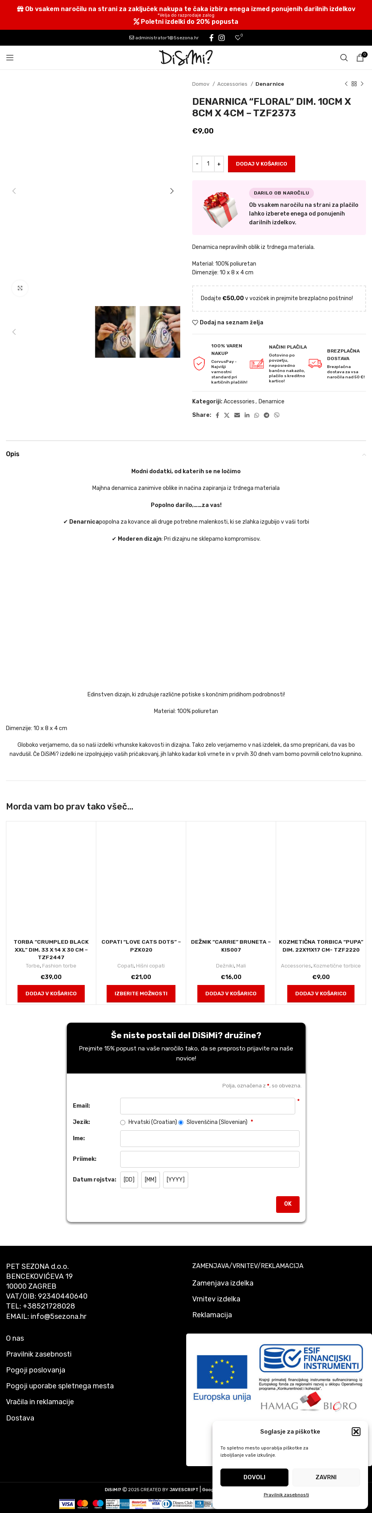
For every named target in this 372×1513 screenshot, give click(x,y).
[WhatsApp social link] (256, 415)
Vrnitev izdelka (216, 1299)
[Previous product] (346, 84)
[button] (356, 1432)
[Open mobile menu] (10, 58)
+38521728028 (49, 1306)
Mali (241, 966)
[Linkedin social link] (247, 415)
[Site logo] (186, 57)
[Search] (344, 58)
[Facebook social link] (211, 38)
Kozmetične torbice (337, 966)
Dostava (20, 1418)
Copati (125, 966)
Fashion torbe (59, 966)
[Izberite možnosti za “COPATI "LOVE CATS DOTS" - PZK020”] (141, 993)
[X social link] (227, 415)
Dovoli (254, 1477)
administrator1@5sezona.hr (164, 37)
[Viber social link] (277, 415)
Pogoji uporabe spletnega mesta (60, 1386)
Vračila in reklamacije (40, 1401)
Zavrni (326, 1477)
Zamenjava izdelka (222, 1283)
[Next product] (362, 84)
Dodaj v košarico (261, 164)
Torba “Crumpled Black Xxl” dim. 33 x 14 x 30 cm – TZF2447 (51, 950)
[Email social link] (237, 415)
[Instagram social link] (221, 38)
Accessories (233, 84)
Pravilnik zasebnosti (286, 1495)
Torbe (33, 966)
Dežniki (225, 966)
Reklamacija (212, 1315)
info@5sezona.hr (58, 1316)
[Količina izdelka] (208, 164)
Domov (201, 84)
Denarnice (269, 84)
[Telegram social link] (266, 415)
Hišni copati (150, 966)
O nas (15, 1338)
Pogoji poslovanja (35, 1370)
